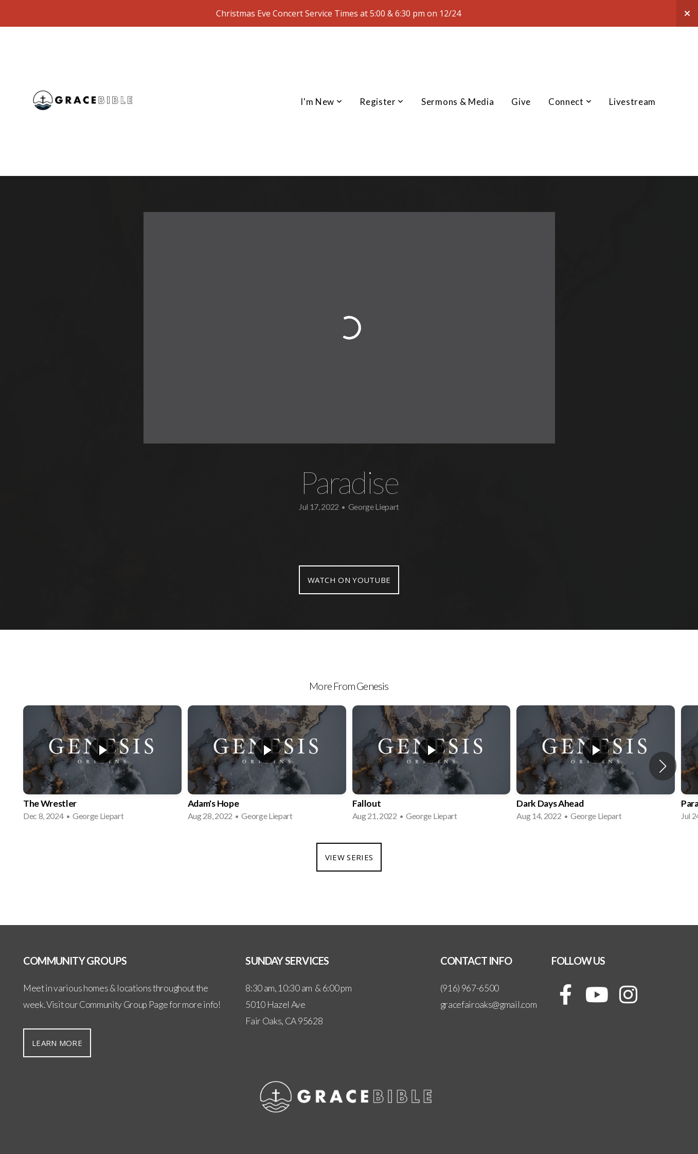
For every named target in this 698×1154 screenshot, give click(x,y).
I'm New (321, 101)
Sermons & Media (457, 101)
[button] (663, 766)
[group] (102, 766)
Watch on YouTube (349, 580)
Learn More (57, 1043)
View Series (349, 857)
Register (382, 101)
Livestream (632, 101)
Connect (570, 101)
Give (521, 101)
